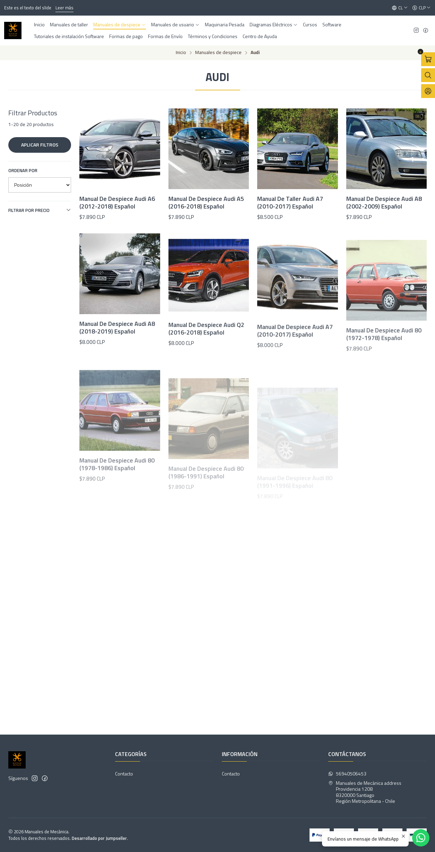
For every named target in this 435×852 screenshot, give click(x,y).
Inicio (181, 52)
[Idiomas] (400, 8)
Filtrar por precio (39, 210)
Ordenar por (22, 170)
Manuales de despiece (218, 52)
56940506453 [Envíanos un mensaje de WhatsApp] (347, 773)
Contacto (124, 773)
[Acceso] (428, 91)
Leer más (64, 7)
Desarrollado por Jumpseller (99, 838)
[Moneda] (421, 8)
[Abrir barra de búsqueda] (428, 75)
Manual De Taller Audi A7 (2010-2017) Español (290, 203)
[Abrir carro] (428, 59)
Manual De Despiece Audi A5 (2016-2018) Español (206, 203)
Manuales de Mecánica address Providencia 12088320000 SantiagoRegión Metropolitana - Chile (364, 792)
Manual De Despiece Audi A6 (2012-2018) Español (117, 203)
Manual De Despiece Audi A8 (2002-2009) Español (384, 203)
